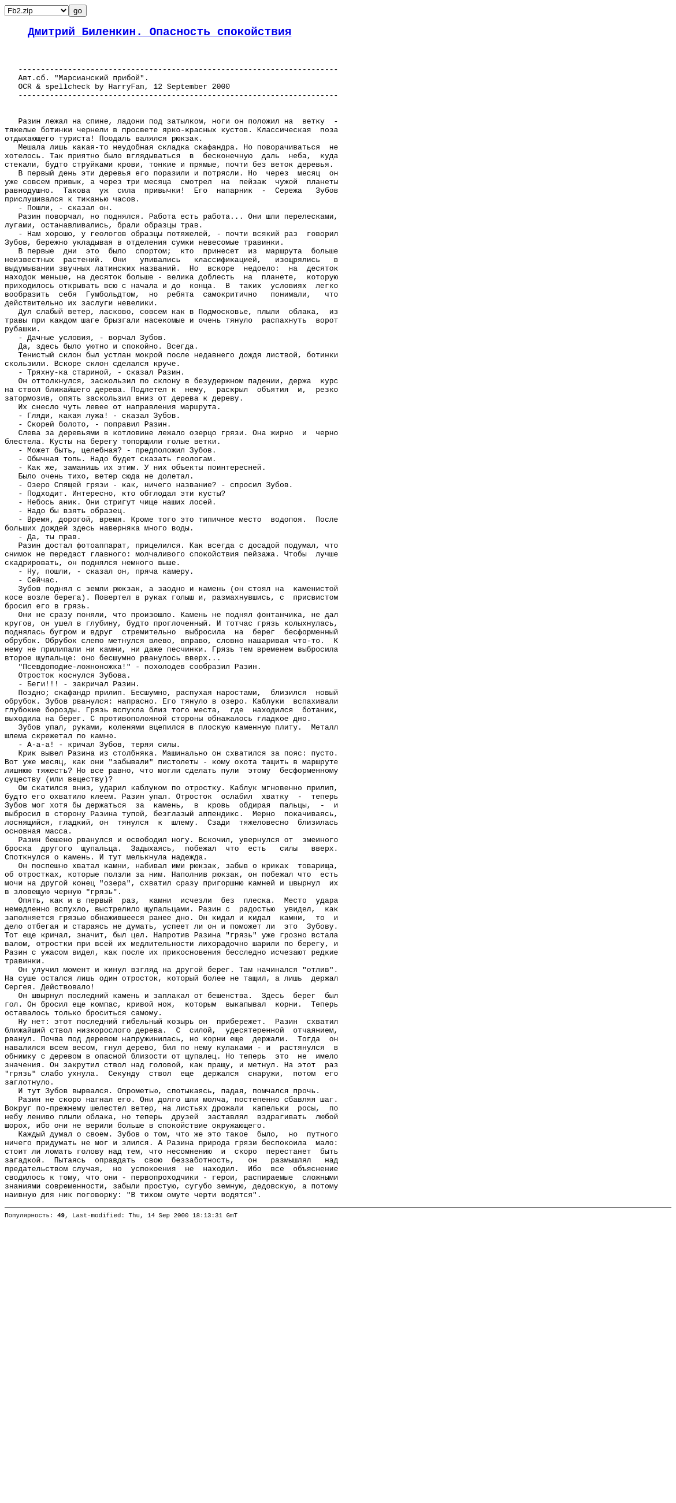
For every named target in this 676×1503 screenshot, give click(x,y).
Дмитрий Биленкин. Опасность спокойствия (159, 34)
